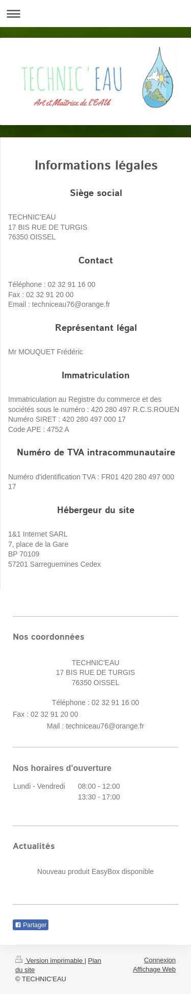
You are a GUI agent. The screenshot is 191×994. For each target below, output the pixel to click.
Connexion (160, 960)
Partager (30, 925)
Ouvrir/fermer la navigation (95, 14)
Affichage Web (154, 969)
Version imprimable (50, 960)
